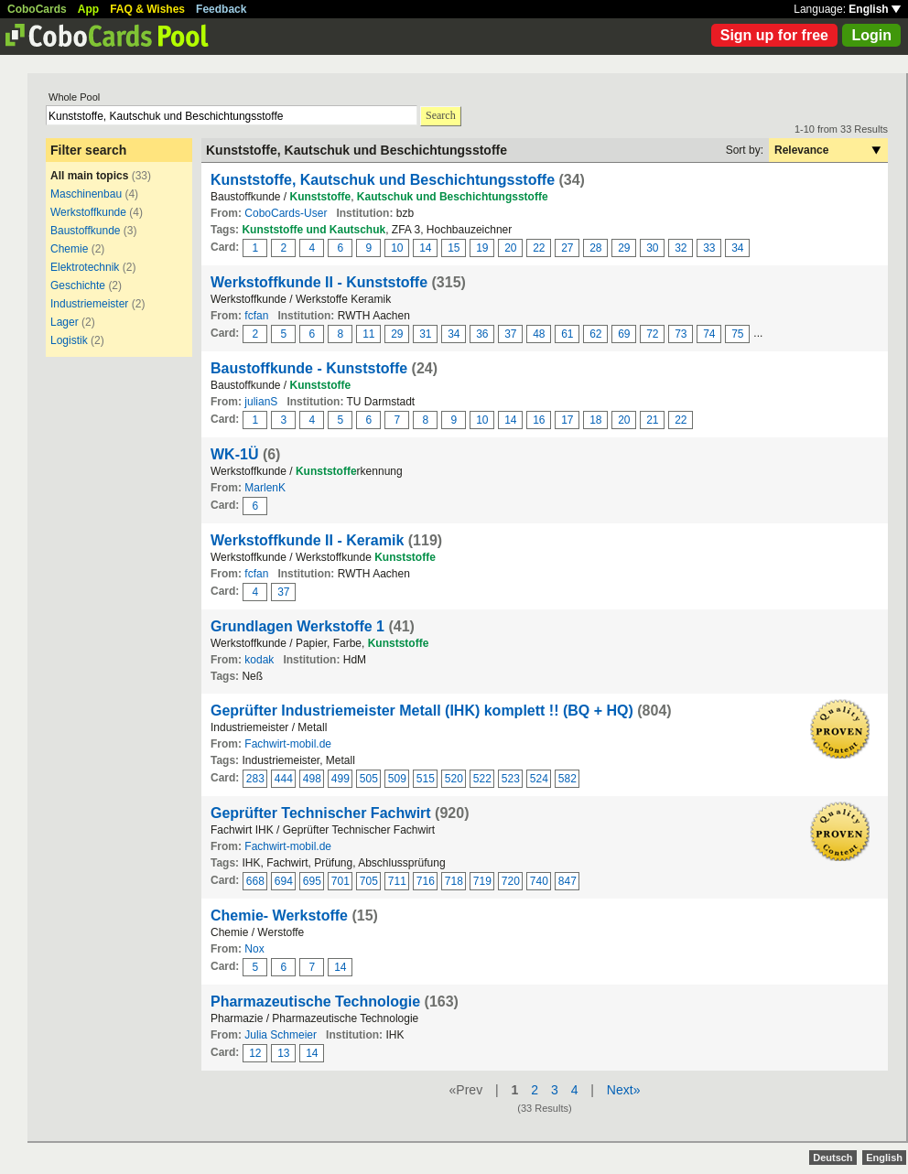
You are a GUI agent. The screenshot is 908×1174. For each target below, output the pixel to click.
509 (397, 778)
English (875, 9)
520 (454, 778)
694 (284, 881)
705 (369, 881)
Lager (64, 322)
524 (539, 778)
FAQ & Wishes (147, 9)
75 (737, 334)
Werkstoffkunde (88, 212)
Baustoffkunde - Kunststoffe (309, 368)
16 (539, 420)
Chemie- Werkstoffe (279, 915)
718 (454, 881)
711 (397, 881)
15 (453, 248)
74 (709, 334)
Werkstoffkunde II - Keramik (307, 540)
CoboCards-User (285, 213)
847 (567, 881)
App (88, 9)
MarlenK (265, 487)
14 (425, 248)
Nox (254, 948)
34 (737, 248)
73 (680, 334)
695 (312, 881)
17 (567, 420)
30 (652, 248)
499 (340, 778)
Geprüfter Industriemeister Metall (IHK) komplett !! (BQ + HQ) (422, 710)
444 (284, 778)
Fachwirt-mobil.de (287, 744)
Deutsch (832, 1157)
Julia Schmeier (280, 1035)
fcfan (256, 315)
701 (340, 881)
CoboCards (37, 9)
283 (255, 778)
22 (539, 248)
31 (425, 334)
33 (709, 248)
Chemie (69, 248)
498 (312, 778)
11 (368, 334)
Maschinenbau (86, 194)
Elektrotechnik (84, 267)
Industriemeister (89, 303)
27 (567, 248)
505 (369, 778)
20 (510, 248)
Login (871, 35)
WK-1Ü (234, 454)
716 (425, 881)
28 (595, 248)
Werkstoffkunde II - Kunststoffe (319, 282)
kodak (259, 659)
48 (539, 334)
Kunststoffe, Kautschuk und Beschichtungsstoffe (383, 180)
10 (397, 248)
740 (539, 881)
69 (624, 334)
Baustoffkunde (85, 230)
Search (441, 115)
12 (255, 1053)
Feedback (221, 9)
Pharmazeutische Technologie (315, 1001)
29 (624, 248)
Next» (624, 1089)
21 (652, 420)
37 (510, 334)
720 (511, 881)
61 (567, 334)
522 (482, 778)
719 (482, 881)
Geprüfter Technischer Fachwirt (321, 813)
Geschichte (77, 285)
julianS (260, 401)
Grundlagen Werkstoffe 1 (297, 626)
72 (652, 334)
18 (595, 420)
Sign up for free (774, 35)
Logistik (69, 340)
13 (283, 1053)
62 (595, 334)
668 (255, 881)
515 (425, 778)
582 (567, 778)
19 (482, 248)
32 (680, 248)
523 (511, 778)
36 (482, 334)
